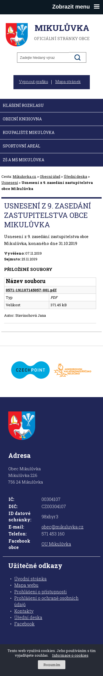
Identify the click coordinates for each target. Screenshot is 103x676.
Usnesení (9, 182)
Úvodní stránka (30, 579)
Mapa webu (26, 585)
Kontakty (24, 611)
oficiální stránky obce (62, 32)
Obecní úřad (50, 176)
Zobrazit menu (75, 7)
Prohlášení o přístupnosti (40, 592)
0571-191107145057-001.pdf (31, 289)
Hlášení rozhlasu (23, 105)
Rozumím (51, 664)
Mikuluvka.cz (24, 176)
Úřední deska (75, 176)
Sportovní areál (21, 146)
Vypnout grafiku (33, 81)
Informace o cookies (70, 655)
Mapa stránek (68, 81)
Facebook (24, 624)
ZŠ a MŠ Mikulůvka (23, 159)
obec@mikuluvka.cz (62, 527)
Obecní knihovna (22, 119)
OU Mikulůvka (56, 544)
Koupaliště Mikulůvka (28, 132)
